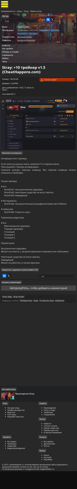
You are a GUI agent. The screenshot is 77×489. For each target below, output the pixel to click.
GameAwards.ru (8, 12)
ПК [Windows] (23, 33)
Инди (37, 316)
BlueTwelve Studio (25, 41)
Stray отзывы (20, 311)
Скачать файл (49, 87)
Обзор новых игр (51, 445)
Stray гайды (8, 311)
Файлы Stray (36, 12)
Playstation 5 (23, 37)
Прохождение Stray (25, 409)
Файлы (6, 63)
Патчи (46, 463)
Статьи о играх (50, 442)
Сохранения (49, 431)
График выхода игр (16, 427)
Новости (7, 49)
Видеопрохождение (17, 465)
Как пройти (8, 53)
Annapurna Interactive (27, 44)
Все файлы (48, 458)
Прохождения (50, 424)
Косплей (47, 474)
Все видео (12, 458)
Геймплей (12, 463)
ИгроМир (48, 477)
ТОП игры (12, 431)
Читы (5, 67)
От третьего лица (48, 316)
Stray (26, 12)
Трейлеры (12, 461)
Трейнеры (48, 429)
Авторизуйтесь (18, 301)
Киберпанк (61, 316)
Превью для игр (51, 447)
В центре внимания (53, 449)
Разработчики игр (16, 433)
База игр (12, 429)
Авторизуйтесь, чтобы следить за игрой (53, 18)
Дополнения (49, 461)
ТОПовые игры (27, 316)
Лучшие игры (14, 424)
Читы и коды (49, 427)
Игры (19, 12)
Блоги (46, 472)
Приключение (24, 30)
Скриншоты (8, 60)
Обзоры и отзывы (11, 56)
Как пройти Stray (9, 405)
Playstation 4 (46, 33)
